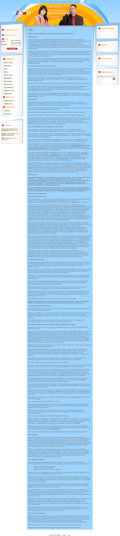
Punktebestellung (62, 158)
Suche (51, 2)
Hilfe (68, 535)
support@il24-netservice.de (80, 145)
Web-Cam (63, 2)
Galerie (56, 2)
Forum (70, 2)
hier (86, 152)
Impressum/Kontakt (55, 535)
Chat (75, 2)
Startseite (44, 2)
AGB (64, 535)
